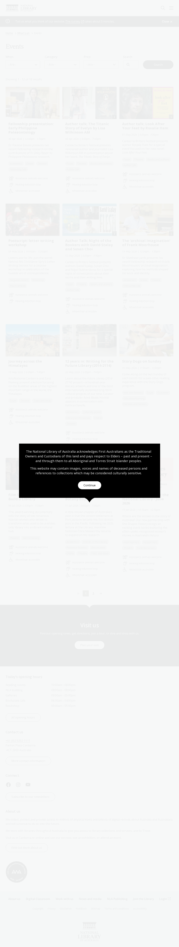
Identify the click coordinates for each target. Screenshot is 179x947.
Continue (90, 485)
